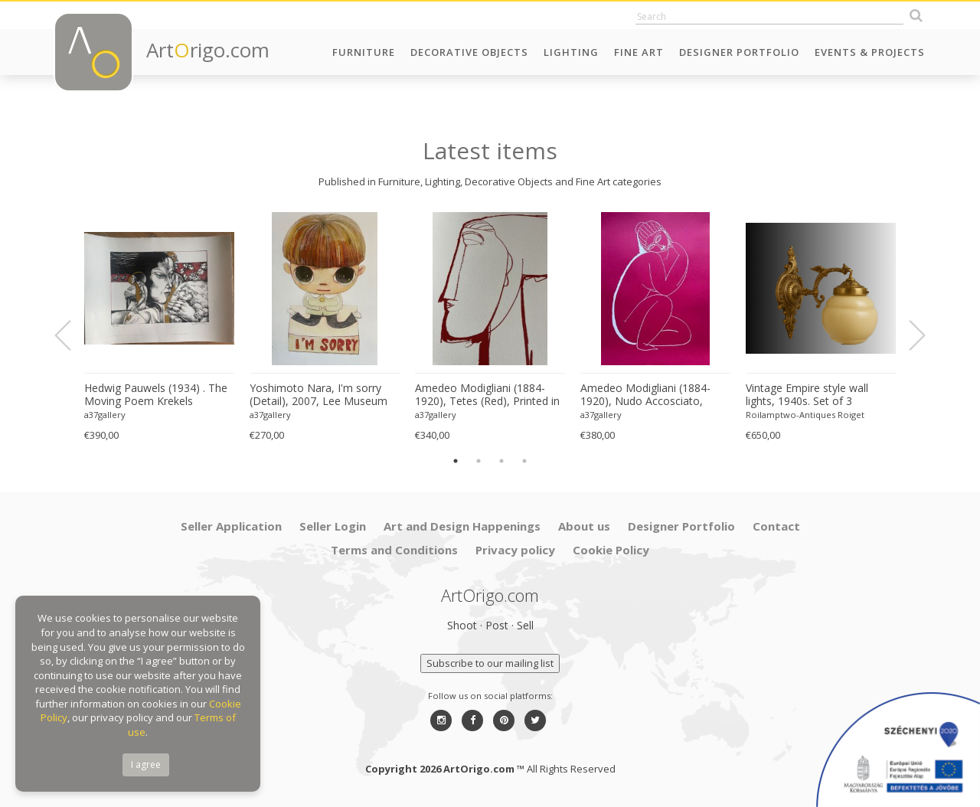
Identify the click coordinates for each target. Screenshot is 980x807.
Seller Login (332, 526)
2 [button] (478, 461)
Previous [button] (72, 335)
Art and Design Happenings (462, 526)
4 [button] (524, 461)
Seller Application (231, 526)
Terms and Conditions (394, 549)
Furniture (363, 52)
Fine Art (639, 52)
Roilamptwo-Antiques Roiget (805, 414)
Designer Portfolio (739, 52)
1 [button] (455, 461)
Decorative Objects (469, 52)
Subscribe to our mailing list (490, 663)
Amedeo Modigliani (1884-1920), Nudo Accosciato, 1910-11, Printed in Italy (645, 395)
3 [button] (501, 461)
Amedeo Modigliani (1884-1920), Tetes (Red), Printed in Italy (487, 395)
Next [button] (908, 335)
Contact (776, 526)
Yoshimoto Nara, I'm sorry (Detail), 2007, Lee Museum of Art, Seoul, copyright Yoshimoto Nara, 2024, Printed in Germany (318, 395)
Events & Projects (870, 52)
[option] (159, 327)
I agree (146, 764)
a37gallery (105, 414)
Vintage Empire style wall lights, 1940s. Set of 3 (807, 394)
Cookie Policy (611, 549)
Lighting (571, 52)
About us (584, 526)
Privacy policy (515, 549)
